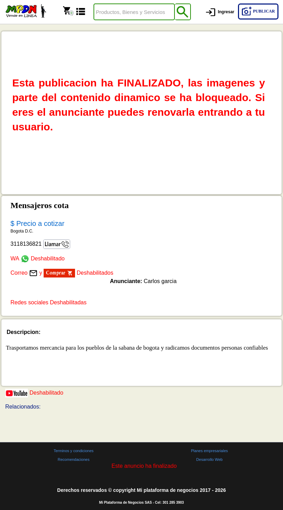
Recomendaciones (73, 459)
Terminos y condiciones (74, 451)
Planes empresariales (209, 451)
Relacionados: (22, 407)
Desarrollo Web (209, 459)
